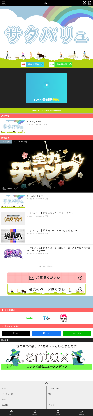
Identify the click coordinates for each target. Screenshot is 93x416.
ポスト (16, 333)
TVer (46, 318)
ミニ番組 (5, 405)
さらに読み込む (46, 266)
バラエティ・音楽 (7, 394)
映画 (49, 394)
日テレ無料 (63, 318)
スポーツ (5, 399)
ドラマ (4, 388)
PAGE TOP (46, 383)
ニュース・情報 (53, 388)
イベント (51, 405)
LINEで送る (77, 333)
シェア (46, 333)
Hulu (29, 318)
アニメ (50, 399)
